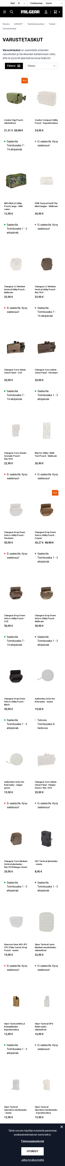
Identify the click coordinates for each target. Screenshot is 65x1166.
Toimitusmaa (36, 3)
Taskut (52, 24)
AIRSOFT (18, 24)
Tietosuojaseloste (32, 1141)
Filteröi (14, 66)
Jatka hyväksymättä (32, 1160)
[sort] (42, 66)
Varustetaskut (9, 28)
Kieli (13, 3)
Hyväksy (32, 1151)
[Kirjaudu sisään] (46, 12)
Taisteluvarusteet (35, 24)
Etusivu (6, 24)
